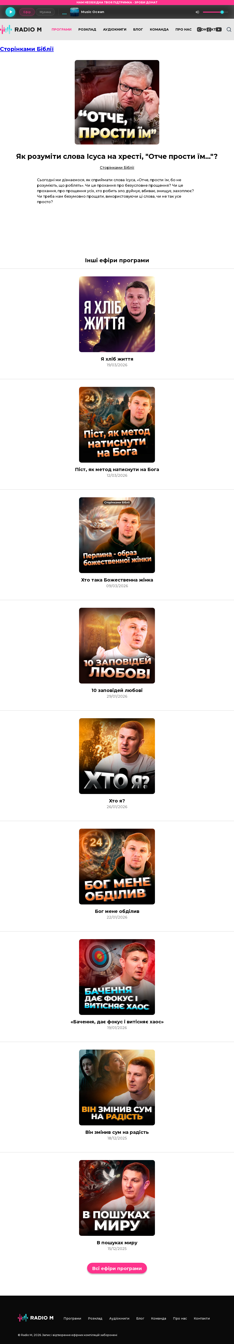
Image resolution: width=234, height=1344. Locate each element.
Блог (138, 29)
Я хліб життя (117, 359)
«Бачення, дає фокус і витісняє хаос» (117, 1021)
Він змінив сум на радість (117, 1132)
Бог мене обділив (117, 911)
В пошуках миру (117, 1242)
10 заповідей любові (117, 690)
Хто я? (117, 801)
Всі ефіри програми (117, 1268)
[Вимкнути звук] (197, 12)
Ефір (27, 12)
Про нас (184, 29)
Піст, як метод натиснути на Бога (117, 469)
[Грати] (10, 12)
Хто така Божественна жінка (117, 580)
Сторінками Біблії (27, 49)
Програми (62, 29)
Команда (159, 29)
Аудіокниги (114, 29)
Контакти (202, 1318)
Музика (45, 12)
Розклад (87, 29)
